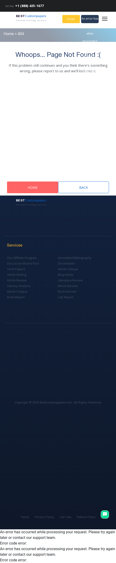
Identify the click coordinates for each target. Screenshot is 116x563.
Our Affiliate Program (22, 258)
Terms (24, 517)
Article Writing (16, 274)
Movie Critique (17, 291)
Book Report (16, 297)
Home (32, 187)
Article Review (17, 280)
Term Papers (16, 269)
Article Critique (68, 269)
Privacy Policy (44, 517)
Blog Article (65, 274)
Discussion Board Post (23, 263)
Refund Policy (86, 517)
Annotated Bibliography (74, 258)
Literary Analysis (18, 286)
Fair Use (65, 517)
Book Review (67, 291)
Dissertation (66, 263)
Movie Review (68, 286)
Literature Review (70, 280)
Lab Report (65, 297)
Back (83, 187)
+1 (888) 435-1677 (29, 6)
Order (71, 19)
